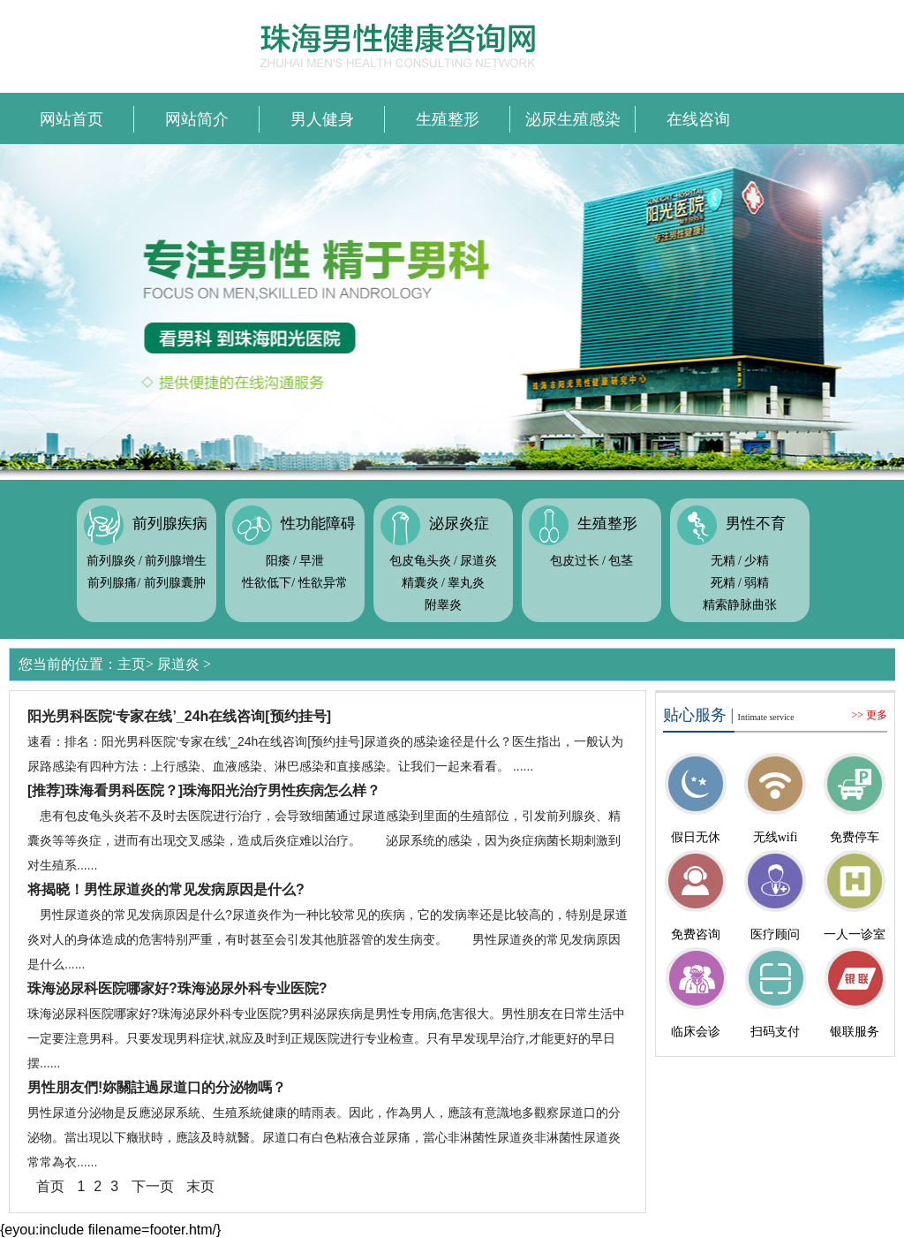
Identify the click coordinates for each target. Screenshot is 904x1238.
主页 (131, 664)
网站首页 (71, 119)
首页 (50, 1186)
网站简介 (197, 119)
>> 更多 (869, 715)
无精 (723, 560)
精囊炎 (420, 582)
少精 (756, 560)
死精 (723, 582)
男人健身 (322, 119)
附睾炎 (443, 604)
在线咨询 (698, 119)
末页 (200, 1186)
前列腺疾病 (169, 523)
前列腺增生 (176, 560)
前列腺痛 (112, 582)
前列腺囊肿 (175, 582)
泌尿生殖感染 (573, 119)
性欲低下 (266, 582)
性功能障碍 (318, 523)
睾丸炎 (466, 582)
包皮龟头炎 (420, 560)
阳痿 (278, 560)
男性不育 (756, 523)
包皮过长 (574, 560)
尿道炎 (478, 560)
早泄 (311, 560)
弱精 (756, 582)
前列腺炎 (111, 560)
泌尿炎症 (459, 523)
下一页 (153, 1186)
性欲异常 (323, 582)
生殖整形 (447, 119)
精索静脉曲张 (740, 604)
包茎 (620, 560)
